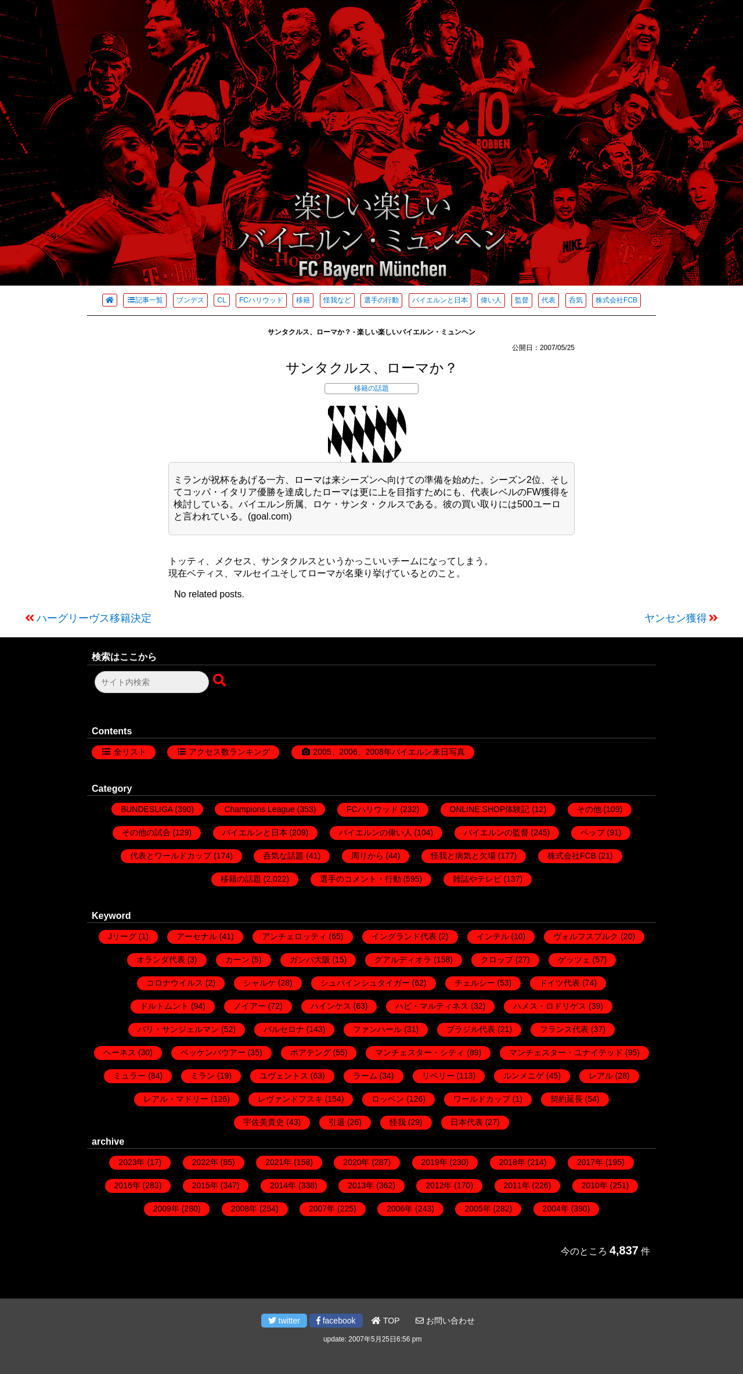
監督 (522, 300)
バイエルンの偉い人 (375, 832)
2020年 (356, 1162)
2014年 (283, 1185)
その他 (589, 809)
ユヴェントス (283, 1075)
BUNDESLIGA (146, 809)
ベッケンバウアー (213, 1052)
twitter (284, 1320)
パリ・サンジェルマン (178, 1029)
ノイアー (249, 1006)
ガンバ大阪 (310, 959)
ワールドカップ (481, 1098)
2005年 (477, 1208)
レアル (601, 1075)
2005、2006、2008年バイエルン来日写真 (388, 751)
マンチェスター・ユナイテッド (566, 1052)
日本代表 (466, 1122)
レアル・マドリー (175, 1098)
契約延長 (566, 1098)
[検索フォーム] (152, 682)
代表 (549, 300)
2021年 (278, 1162)
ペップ (592, 832)
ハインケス (331, 1006)
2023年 (131, 1162)
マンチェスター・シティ (419, 1052)
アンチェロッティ (294, 936)
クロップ (497, 959)
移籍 (303, 300)
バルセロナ (284, 1029)
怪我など (337, 300)
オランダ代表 (160, 959)
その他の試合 (146, 832)
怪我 (397, 1122)
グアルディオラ (402, 959)
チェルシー (475, 982)
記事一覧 (145, 300)
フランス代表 (564, 1029)
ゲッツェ (574, 959)
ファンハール (377, 1029)
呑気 (576, 300)
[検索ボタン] (220, 680)
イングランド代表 (404, 936)
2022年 (205, 1162)
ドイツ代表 (559, 982)
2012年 (438, 1185)
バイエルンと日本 (440, 300)
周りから (367, 855)
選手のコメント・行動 (360, 878)
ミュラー (129, 1075)
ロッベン (388, 1098)
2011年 (517, 1185)
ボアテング (310, 1052)
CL (221, 300)
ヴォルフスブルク (585, 936)
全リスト (130, 751)
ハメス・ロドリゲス (549, 1006)
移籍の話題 (371, 388)
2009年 (166, 1208)
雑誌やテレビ (477, 878)
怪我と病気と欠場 (463, 855)
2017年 (590, 1162)
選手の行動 (381, 300)
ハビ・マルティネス (431, 1006)
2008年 (244, 1208)
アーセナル (196, 936)
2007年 (322, 1208)
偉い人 (491, 300)
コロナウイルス (174, 982)
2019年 (434, 1162)
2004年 (556, 1208)
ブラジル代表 (470, 1029)
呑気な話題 (283, 855)
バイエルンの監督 (496, 832)
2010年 (595, 1185)
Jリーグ (122, 936)
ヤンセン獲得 (675, 618)
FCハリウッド (261, 300)
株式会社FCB (616, 300)
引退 (337, 1122)
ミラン (202, 1075)
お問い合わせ (445, 1320)
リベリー (438, 1075)
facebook (336, 1320)
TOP (385, 1320)
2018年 (512, 1162)
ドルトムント (164, 1006)
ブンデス (190, 300)
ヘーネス (119, 1052)
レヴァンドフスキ (290, 1098)
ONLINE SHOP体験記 (490, 809)
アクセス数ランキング (229, 751)
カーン (237, 959)
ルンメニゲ (523, 1075)
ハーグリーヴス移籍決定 (94, 618)
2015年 (205, 1185)
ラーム (365, 1075)
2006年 (400, 1208)
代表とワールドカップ (170, 855)
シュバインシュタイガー (365, 982)
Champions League (259, 809)
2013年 (361, 1185)
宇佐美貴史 (263, 1122)
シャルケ (259, 982)
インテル (493, 936)
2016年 (127, 1185)
